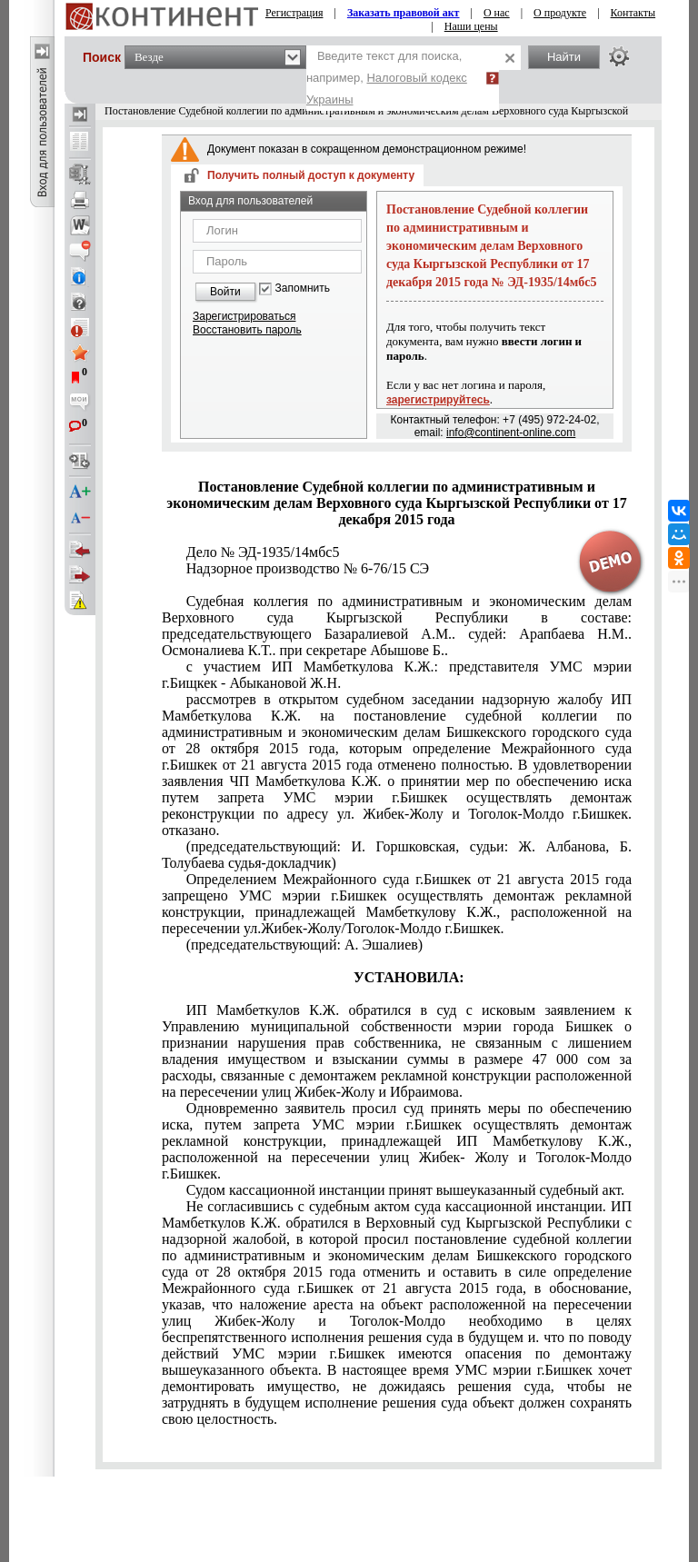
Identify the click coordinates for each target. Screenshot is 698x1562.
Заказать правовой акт (403, 12)
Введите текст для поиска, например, (386, 77)
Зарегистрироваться (244, 316)
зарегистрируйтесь (438, 399)
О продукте (559, 12)
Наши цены (471, 26)
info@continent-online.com (510, 432)
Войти (225, 291)
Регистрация (294, 12)
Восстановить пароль (247, 329)
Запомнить (302, 288)
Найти (564, 57)
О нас (497, 12)
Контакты (633, 12)
